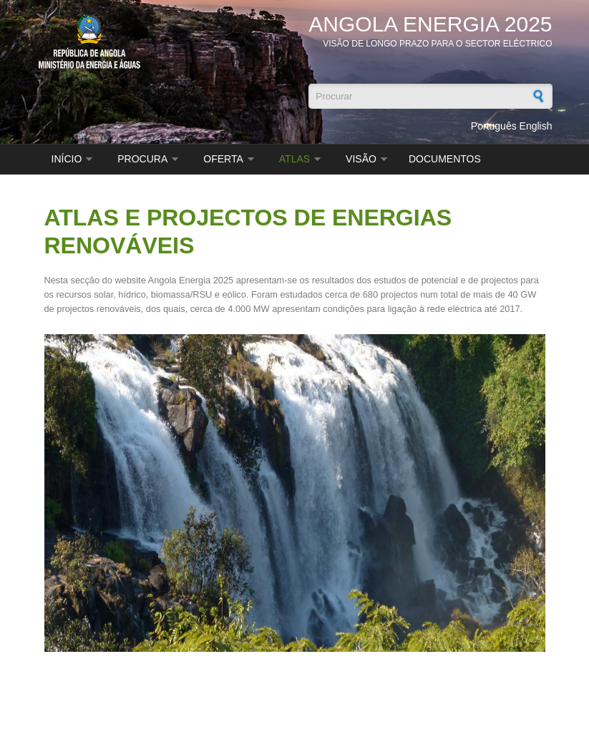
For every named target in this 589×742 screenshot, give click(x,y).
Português (494, 126)
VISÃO (361, 159)
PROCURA (142, 159)
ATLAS (294, 159)
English (536, 126)
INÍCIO (67, 159)
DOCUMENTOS (445, 159)
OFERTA (223, 159)
